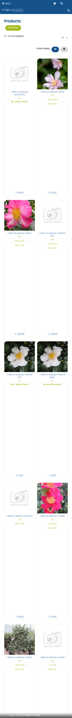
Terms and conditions (36, 613)
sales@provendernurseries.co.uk (35, 562)
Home (54, 3)
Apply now (36, 619)
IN (19, 683)
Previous (25, 499)
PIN (25, 683)
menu (8, 3)
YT (32, 683)
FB (13, 683)
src (68, 10)
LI (7, 683)
